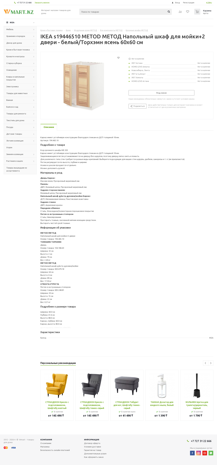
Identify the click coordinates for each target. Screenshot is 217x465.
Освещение (11, 70)
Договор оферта (92, 443)
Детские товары (14, 134)
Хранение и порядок (15, 36)
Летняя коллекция (14, 141)
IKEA (12, 22)
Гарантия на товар (92, 450)
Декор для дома (14, 43)
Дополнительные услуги (95, 454)
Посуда (9, 127)
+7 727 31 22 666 (24, 3)
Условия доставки (92, 447)
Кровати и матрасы (15, 56)
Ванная (9, 100)
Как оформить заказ (94, 457)
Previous (205, 363)
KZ (207, 3)
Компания (46, 440)
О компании (45, 443)
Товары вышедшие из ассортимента (16, 169)
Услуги (9, 147)
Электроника (12, 86)
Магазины (45, 447)
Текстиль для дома (15, 120)
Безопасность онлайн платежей (55, 450)
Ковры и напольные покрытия (15, 78)
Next (210, 363)
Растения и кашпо (14, 161)
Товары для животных (17, 93)
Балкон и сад (12, 107)
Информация (91, 440)
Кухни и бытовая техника (18, 50)
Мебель (9, 29)
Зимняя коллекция (14, 154)
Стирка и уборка (14, 63)
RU (210, 3)
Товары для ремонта (16, 114)
